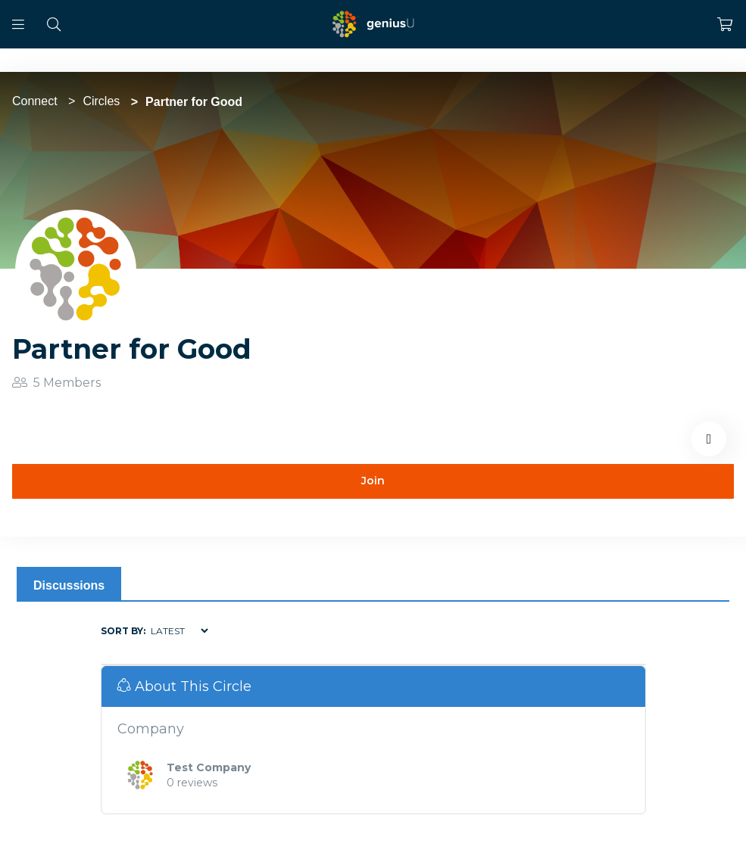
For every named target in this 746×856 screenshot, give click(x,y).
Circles (101, 101)
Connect (35, 101)
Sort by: (123, 631)
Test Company (209, 767)
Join (373, 480)
